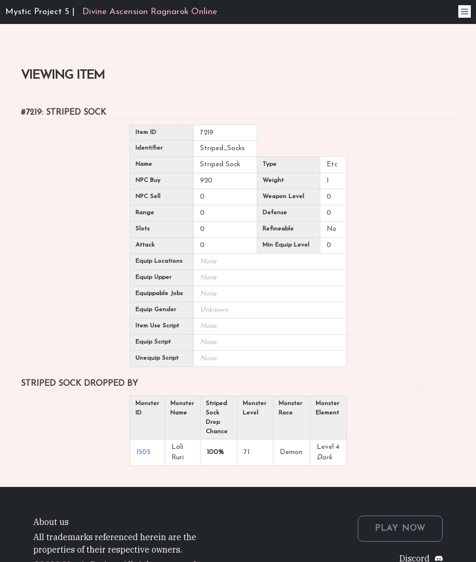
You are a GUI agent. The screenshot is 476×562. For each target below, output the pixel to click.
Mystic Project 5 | (111, 11)
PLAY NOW (400, 528)
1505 (143, 452)
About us (51, 522)
